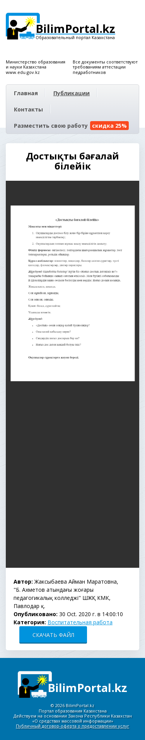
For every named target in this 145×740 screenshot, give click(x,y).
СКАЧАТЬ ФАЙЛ (53, 635)
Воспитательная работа (80, 622)
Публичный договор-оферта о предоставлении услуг (72, 726)
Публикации (71, 93)
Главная (26, 93)
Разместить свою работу (71, 125)
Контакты (28, 109)
